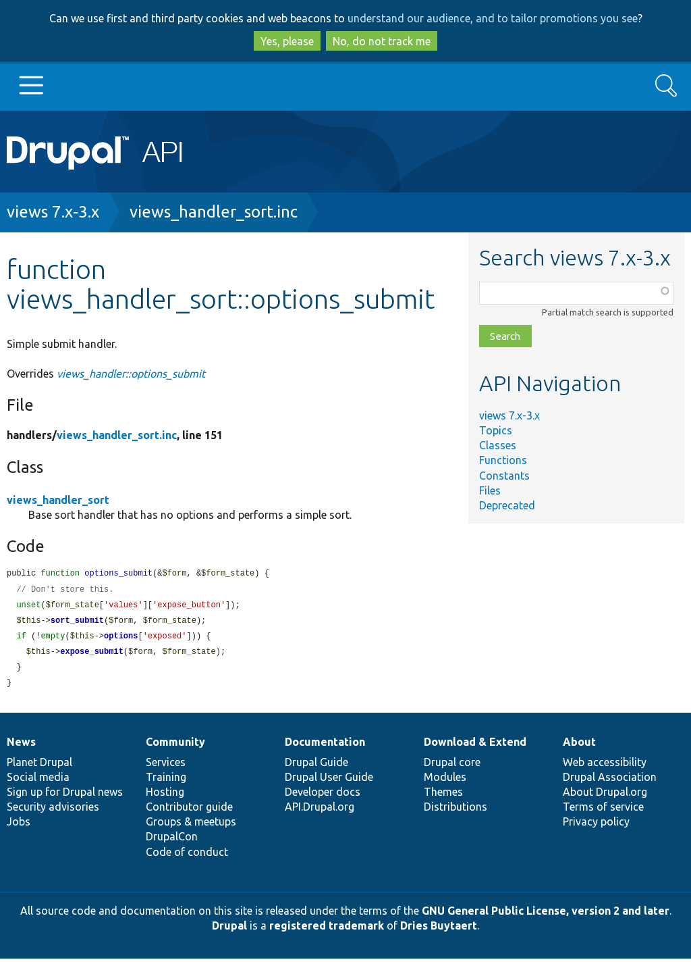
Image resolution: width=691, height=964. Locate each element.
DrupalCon (172, 842)
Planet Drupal (39, 767)
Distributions (455, 812)
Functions (503, 460)
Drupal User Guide (329, 782)
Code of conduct (187, 857)
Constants (504, 476)
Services (166, 767)
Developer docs (322, 797)
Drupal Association (610, 782)
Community (175, 747)
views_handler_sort (58, 500)
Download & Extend (475, 747)
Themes (443, 797)
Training (166, 782)
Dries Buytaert (438, 931)
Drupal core (452, 767)
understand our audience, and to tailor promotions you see (493, 18)
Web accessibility (604, 767)
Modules (445, 782)
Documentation (325, 747)
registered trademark (326, 931)
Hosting (165, 797)
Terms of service (603, 812)
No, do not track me (382, 41)
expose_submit (91, 655)
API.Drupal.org (319, 812)
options (121, 639)
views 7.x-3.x (53, 212)
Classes (497, 445)
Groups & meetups (191, 827)
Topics (495, 430)
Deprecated (507, 505)
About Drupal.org (605, 797)
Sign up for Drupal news (65, 797)
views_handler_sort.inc (214, 212)
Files (490, 490)
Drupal (229, 931)
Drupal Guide (316, 767)
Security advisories (53, 812)
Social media (38, 782)
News (21, 747)
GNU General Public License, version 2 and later (545, 916)
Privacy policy (596, 827)
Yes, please (287, 41)
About (579, 747)
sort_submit (77, 623)
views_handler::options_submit (131, 373)
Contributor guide (189, 812)
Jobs (18, 827)
